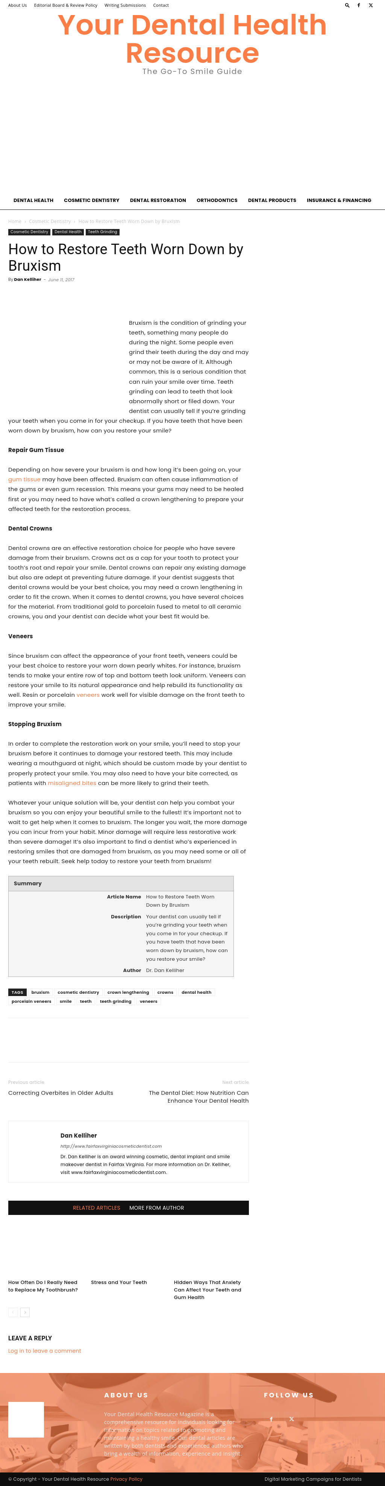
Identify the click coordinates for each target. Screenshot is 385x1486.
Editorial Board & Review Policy (65, 5)
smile (66, 1001)
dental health (196, 992)
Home (14, 221)
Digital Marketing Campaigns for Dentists (313, 1479)
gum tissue (24, 479)
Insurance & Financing (339, 200)
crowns (166, 992)
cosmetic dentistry (78, 992)
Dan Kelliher (27, 279)
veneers (88, 695)
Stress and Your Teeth (119, 1282)
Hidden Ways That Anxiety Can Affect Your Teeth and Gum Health (207, 1290)
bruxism (41, 992)
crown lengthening (128, 992)
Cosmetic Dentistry (92, 200)
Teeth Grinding (102, 232)
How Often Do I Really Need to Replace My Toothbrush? (43, 1286)
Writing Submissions (125, 5)
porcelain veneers (32, 1001)
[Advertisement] (192, 135)
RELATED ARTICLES (96, 1207)
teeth (86, 1001)
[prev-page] (13, 1312)
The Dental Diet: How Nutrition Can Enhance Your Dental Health (199, 1097)
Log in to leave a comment (44, 1351)
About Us (17, 5)
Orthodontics (217, 200)
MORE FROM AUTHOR (156, 1207)
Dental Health (33, 200)
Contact (161, 5)
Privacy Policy (127, 1479)
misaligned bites (72, 783)
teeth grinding (116, 1001)
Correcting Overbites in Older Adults (60, 1093)
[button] (347, 5)
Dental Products (272, 200)
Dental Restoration (158, 200)
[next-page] (25, 1312)
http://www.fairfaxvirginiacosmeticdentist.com (111, 1146)
